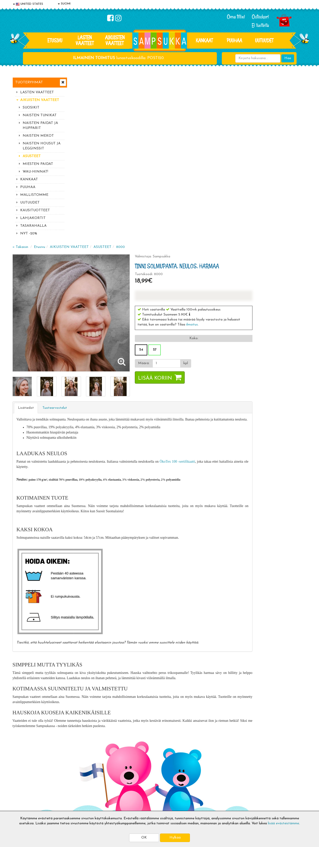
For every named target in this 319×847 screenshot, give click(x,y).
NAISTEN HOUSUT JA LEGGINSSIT (42, 146)
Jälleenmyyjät (23, 806)
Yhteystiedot (23, 783)
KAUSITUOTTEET (35, 210)
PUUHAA (234, 40)
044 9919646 (257, 705)
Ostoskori (260, 16)
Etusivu (54, 40)
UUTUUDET (30, 203)
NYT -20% (28, 233)
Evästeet (20, 768)
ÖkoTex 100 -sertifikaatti (236, 298)
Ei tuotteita (260, 25)
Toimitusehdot (84, 776)
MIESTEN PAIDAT (38, 164)
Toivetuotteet (83, 783)
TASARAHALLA (33, 226)
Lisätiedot (86, 239)
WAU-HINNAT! (35, 172)
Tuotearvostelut (114, 239)
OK (144, 838)
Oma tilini (236, 16)
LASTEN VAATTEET (85, 40)
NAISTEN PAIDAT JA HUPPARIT (40, 125)
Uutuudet (264, 40)
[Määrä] (223, 198)
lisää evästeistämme (283, 823)
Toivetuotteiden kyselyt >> (259, 735)
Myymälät (21, 798)
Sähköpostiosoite (103, 715)
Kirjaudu (139, 768)
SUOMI (64, 3)
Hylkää (175, 838)
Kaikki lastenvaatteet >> (258, 739)
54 (198, 184)
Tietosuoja (21, 776)
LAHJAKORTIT (33, 218)
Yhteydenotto (24, 791)
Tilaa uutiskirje (104, 735)
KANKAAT (204, 40)
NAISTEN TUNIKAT (40, 115)
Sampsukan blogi (146, 783)
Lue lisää (219, 703)
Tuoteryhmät (29, 82)
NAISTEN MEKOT (38, 136)
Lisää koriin (212, 213)
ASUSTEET (32, 156)
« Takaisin (80, 82)
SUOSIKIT (31, 107)
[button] (246, 149)
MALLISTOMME (34, 195)
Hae (287, 58)
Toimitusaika (82, 768)
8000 (180, 82)
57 (212, 184)
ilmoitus (249, 159)
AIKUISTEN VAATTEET (115, 40)
